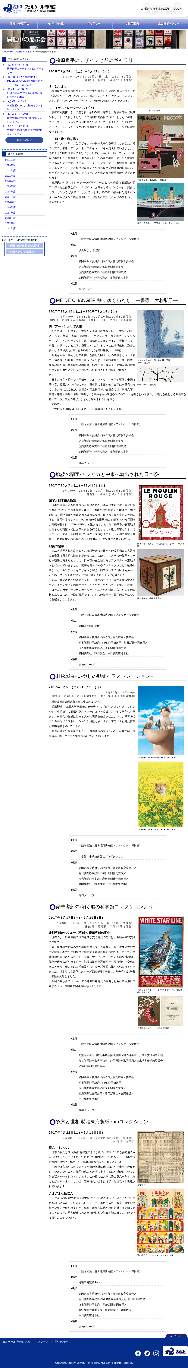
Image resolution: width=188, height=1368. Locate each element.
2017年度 (10, 196)
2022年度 (10, 170)
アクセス (43, 1341)
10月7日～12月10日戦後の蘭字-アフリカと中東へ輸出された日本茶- (24, 93)
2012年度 (10, 223)
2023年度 (10, 165)
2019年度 (10, 186)
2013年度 (10, 218)
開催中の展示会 (24, 51)
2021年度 (10, 175)
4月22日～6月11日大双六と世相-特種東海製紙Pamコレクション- (24, 130)
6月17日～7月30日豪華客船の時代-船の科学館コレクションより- (24, 117)
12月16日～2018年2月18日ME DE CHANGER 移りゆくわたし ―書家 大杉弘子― (25, 81)
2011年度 (10, 228)
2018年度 (10, 191)
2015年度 (10, 207)
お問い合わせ (60, 1341)
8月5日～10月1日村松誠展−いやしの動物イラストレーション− (25, 105)
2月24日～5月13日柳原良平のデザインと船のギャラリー (25, 68)
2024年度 (10, 160)
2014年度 (10, 212)
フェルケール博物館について (17, 1341)
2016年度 (10, 202)
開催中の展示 (24, 139)
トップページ (8, 51)
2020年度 (10, 181)
